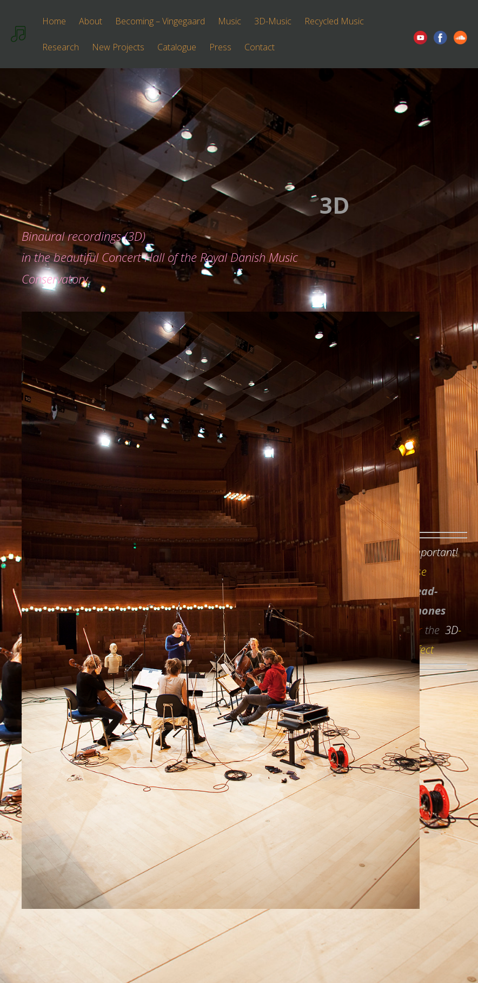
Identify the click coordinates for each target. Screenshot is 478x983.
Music (229, 21)
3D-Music (272, 21)
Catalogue (176, 47)
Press (220, 47)
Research (60, 47)
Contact (259, 47)
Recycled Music (334, 21)
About (90, 21)
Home (54, 21)
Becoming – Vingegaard (160, 21)
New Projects (118, 47)
